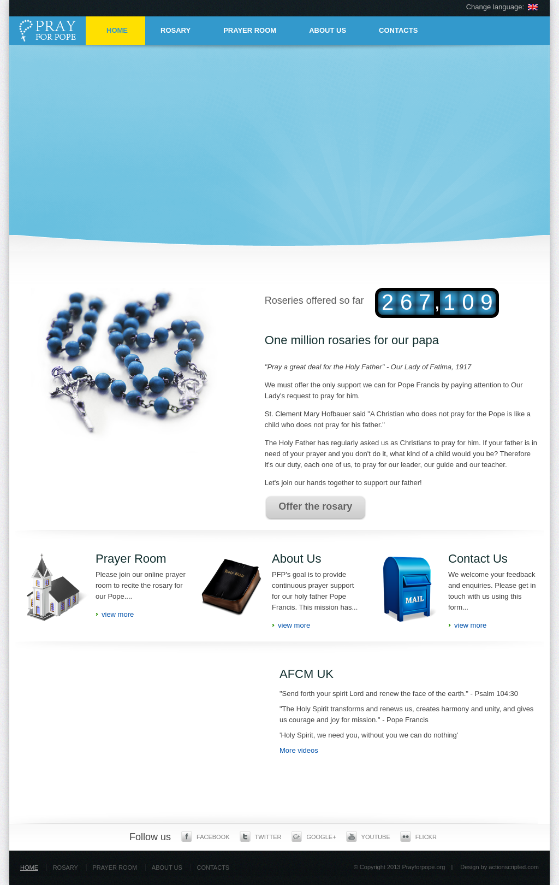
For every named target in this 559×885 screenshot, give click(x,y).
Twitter (261, 836)
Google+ (313, 836)
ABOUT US (327, 30)
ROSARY (175, 30)
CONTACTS (398, 30)
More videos (299, 750)
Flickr (418, 836)
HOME (117, 30)
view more (118, 614)
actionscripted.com (514, 867)
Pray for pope (50, 30)
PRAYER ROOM (249, 30)
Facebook (205, 836)
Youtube (368, 836)
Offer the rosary (315, 506)
